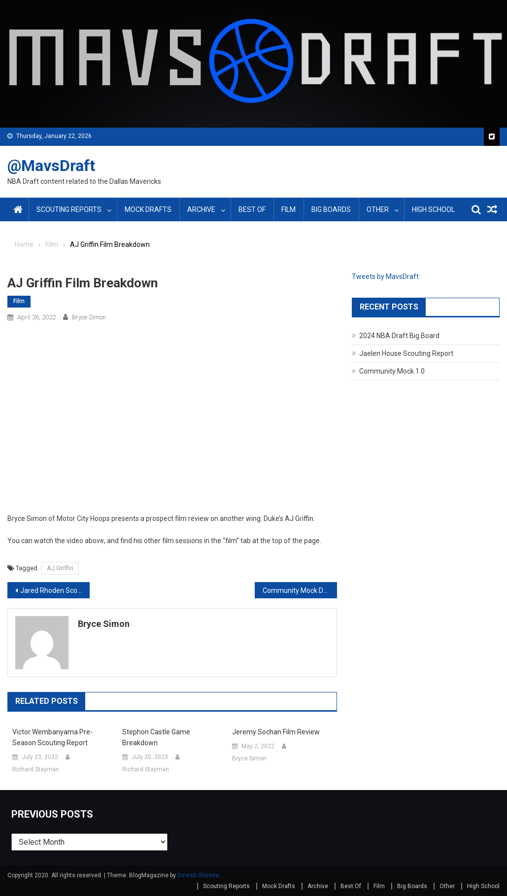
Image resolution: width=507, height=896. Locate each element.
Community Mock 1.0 (392, 371)
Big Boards (331, 209)
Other (378, 209)
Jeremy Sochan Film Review (276, 732)
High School (433, 209)
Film (288, 209)
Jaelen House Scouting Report (406, 353)
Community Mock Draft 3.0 (300, 590)
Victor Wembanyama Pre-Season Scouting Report (52, 737)
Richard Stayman (35, 769)
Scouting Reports (68, 209)
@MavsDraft (51, 165)
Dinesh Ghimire (198, 875)
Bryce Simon (89, 317)
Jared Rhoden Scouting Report (55, 590)
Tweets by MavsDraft (385, 276)
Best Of (252, 209)
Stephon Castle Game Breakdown (156, 737)
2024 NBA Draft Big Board (399, 336)
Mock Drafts (148, 209)
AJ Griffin (60, 568)
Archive (201, 209)
